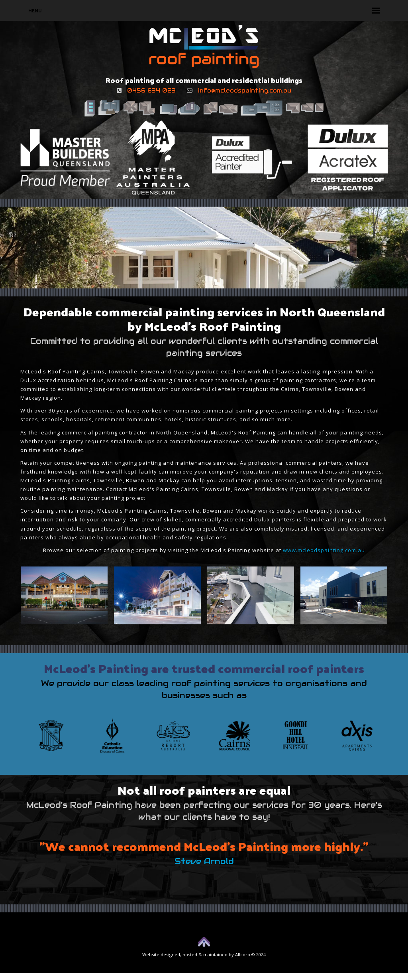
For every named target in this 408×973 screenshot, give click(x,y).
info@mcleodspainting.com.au (244, 90)
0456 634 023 (151, 90)
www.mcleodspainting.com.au (324, 550)
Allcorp (242, 954)
